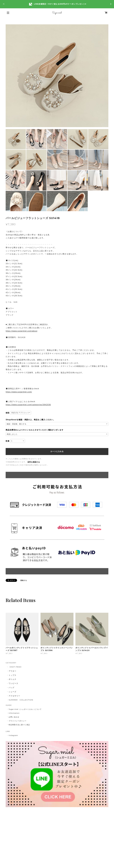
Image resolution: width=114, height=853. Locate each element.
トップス (12, 675)
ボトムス (12, 679)
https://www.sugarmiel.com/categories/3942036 (28, 405)
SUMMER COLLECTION (21, 700)
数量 (8, 441)
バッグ (11, 687)
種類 (8, 413)
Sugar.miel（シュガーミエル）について (25, 709)
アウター (12, 671)
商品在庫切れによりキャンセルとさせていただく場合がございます (34, 430)
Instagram (13, 735)
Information (14, 713)
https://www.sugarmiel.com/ (19, 392)
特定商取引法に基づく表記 (19, 725)
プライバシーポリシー (17, 721)
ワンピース (13, 683)
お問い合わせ (14, 717)
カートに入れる (57, 451)
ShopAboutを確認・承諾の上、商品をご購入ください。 (30, 420)
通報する (23, 580)
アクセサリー (14, 696)
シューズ (12, 692)
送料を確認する (33, 462)
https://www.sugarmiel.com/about (21, 331)
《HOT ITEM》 (15, 667)
